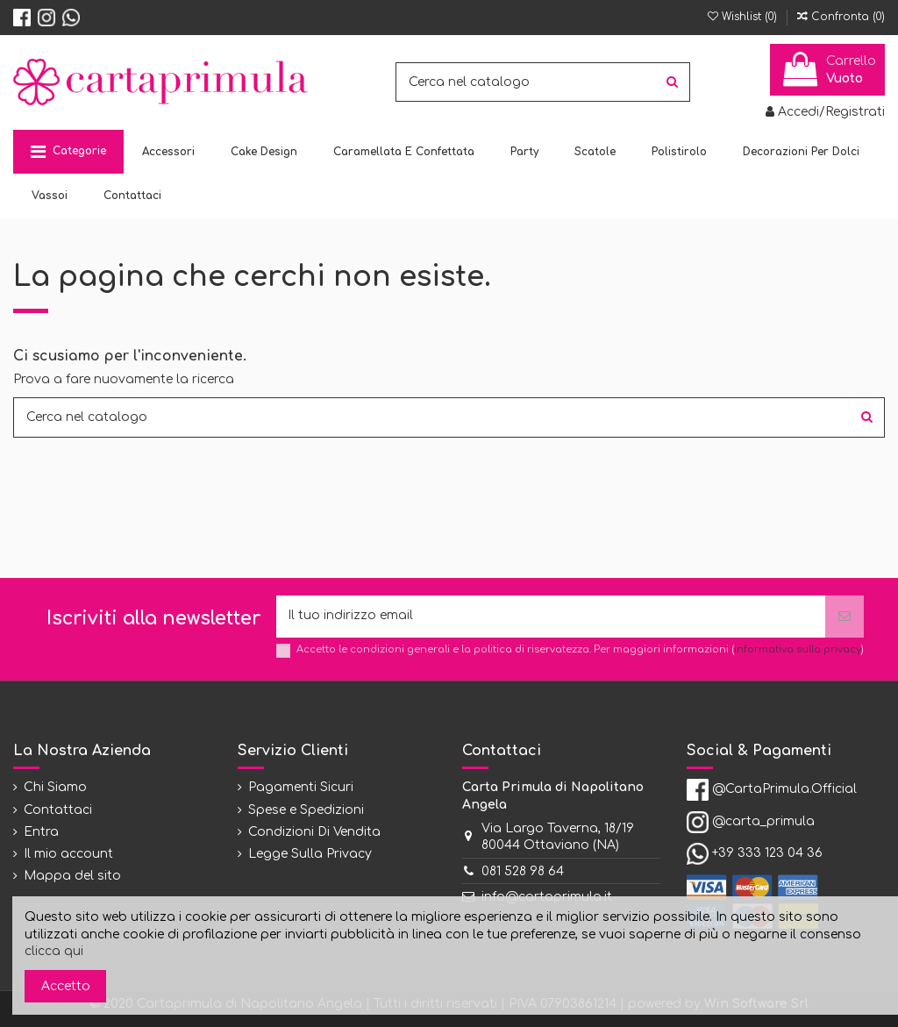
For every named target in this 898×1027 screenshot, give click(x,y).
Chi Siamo (55, 788)
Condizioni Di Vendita (314, 831)
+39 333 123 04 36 (767, 853)
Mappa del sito (72, 876)
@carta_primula (763, 822)
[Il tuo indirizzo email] (550, 617)
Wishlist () (744, 17)
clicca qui (54, 951)
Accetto (65, 986)
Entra (41, 831)
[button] (68, 152)
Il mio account (68, 854)
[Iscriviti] (844, 617)
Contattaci (58, 810)
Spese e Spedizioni (306, 810)
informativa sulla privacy (797, 650)
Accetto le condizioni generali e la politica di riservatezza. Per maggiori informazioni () (580, 650)
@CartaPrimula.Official (784, 789)
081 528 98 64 (522, 871)
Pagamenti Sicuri (300, 788)
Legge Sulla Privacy (310, 854)
